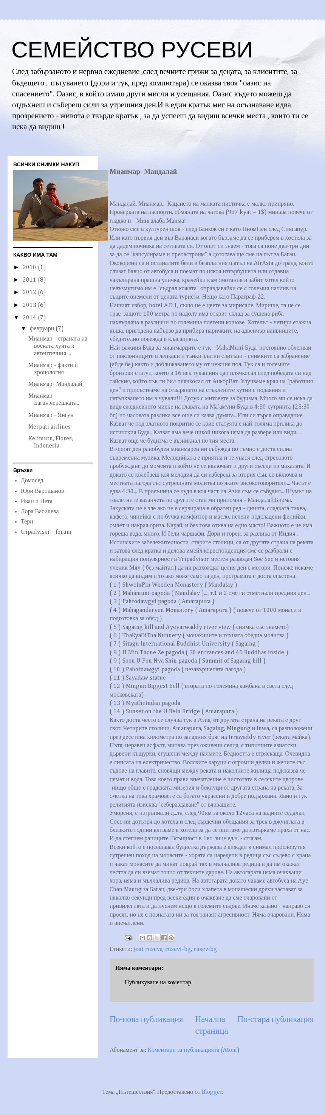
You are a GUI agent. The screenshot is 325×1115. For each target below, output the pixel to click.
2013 (30, 305)
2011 (30, 280)
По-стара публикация (275, 1020)
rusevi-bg (178, 949)
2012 (30, 293)
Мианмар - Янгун (51, 415)
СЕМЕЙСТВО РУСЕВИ (132, 49)
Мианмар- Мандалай (55, 384)
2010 (30, 268)
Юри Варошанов (42, 491)
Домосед (32, 481)
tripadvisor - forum (46, 532)
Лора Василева (40, 512)
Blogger (212, 1092)
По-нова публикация (146, 1020)
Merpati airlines (49, 427)
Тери (27, 522)
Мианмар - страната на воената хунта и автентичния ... (57, 346)
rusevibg (205, 949)
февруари (43, 329)
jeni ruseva (147, 949)
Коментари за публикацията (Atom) (194, 1050)
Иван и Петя (37, 502)
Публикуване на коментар (158, 983)
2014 (30, 318)
